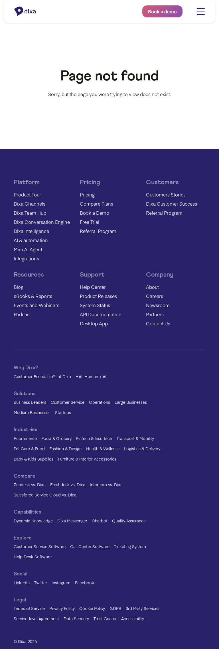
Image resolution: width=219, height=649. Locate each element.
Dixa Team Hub (30, 213)
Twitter (40, 582)
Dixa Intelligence (31, 231)
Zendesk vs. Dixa (30, 484)
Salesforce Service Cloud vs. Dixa (45, 495)
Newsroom (158, 305)
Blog (18, 287)
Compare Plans (96, 203)
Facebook (84, 582)
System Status (95, 305)
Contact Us (158, 323)
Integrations (26, 258)
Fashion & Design (65, 448)
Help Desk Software (33, 556)
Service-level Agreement (36, 618)
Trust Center (105, 618)
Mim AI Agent (28, 249)
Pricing (87, 194)
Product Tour (27, 194)
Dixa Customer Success (171, 203)
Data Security (76, 618)
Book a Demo (94, 213)
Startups (63, 412)
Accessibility (132, 618)
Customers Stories (166, 194)
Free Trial (89, 222)
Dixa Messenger (72, 521)
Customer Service (67, 402)
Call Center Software (90, 546)
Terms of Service (29, 608)
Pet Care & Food (29, 448)
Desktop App (94, 323)
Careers (154, 296)
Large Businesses (131, 402)
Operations (99, 402)
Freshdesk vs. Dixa (67, 484)
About (152, 287)
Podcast (22, 314)
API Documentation (100, 314)
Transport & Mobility (135, 438)
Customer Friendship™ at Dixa (42, 376)
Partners (155, 314)
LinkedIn (22, 582)
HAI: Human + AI (91, 376)
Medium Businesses (32, 412)
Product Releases (98, 296)
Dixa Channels (29, 203)
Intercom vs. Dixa (106, 484)
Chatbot (100, 521)
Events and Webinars (36, 305)
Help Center (93, 287)
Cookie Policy (92, 608)
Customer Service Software (40, 546)
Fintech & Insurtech (94, 438)
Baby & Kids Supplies (33, 459)
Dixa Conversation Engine (42, 222)
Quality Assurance (129, 521)
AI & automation (31, 240)
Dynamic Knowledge (33, 521)
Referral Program (98, 231)
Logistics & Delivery (142, 448)
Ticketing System (130, 546)
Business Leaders (30, 402)
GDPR (115, 608)
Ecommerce (25, 438)
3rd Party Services (142, 608)
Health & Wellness (102, 448)
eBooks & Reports (33, 296)
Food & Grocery (56, 438)
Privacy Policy (62, 608)
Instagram (61, 582)
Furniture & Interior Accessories (87, 459)
